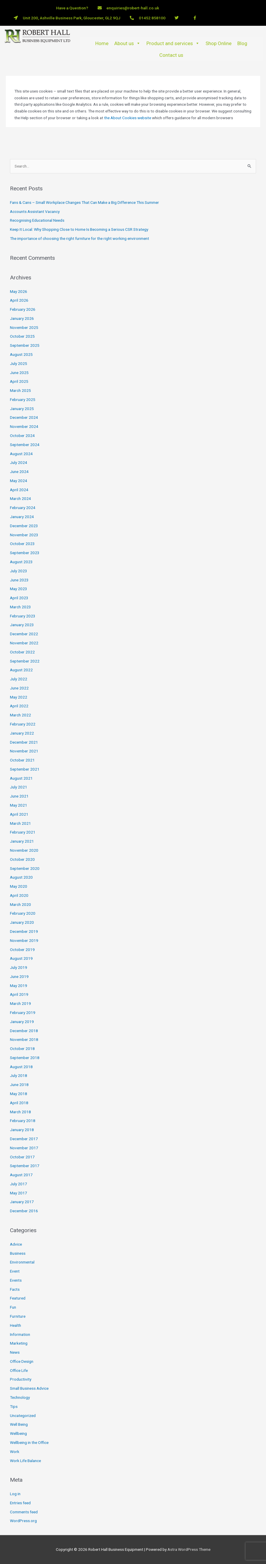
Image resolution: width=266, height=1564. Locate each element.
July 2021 (18, 787)
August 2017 (21, 1174)
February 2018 (22, 1120)
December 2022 (24, 633)
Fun (13, 1307)
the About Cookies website (127, 117)
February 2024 (22, 507)
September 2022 (24, 661)
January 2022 (22, 733)
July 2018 (18, 1075)
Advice (16, 1244)
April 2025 (19, 381)
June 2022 (19, 688)
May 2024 (18, 480)
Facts (15, 1289)
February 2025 (22, 399)
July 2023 (18, 570)
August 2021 (21, 778)
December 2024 (24, 417)
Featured (17, 1298)
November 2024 (24, 426)
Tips (14, 1406)
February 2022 (22, 724)
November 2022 (24, 643)
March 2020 (20, 904)
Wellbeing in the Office (29, 1442)
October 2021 (22, 760)
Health (15, 1325)
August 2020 (21, 877)
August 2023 (21, 561)
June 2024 (19, 471)
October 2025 (22, 336)
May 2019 (18, 985)
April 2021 (19, 814)
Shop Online (218, 43)
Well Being (19, 1424)
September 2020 (24, 868)
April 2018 (19, 1102)
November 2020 (24, 850)
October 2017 (22, 1157)
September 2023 (24, 552)
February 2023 (22, 616)
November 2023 (24, 534)
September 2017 (24, 1165)
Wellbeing (18, 1433)
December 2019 (24, 931)
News (15, 1352)
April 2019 (19, 994)
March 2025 (20, 390)
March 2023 (20, 607)
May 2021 (18, 805)
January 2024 (22, 516)
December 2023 (24, 525)
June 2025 (19, 372)
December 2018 (24, 1030)
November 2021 (24, 751)
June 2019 (19, 976)
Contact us (171, 55)
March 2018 (20, 1111)
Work (14, 1451)
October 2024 (22, 435)
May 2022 (18, 697)
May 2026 (18, 291)
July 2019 (18, 967)
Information (20, 1334)
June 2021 (19, 796)
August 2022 (21, 669)
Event (15, 1271)
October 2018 (22, 1048)
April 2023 (19, 597)
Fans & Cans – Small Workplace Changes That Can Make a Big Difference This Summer (84, 202)
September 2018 (24, 1057)
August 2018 (21, 1066)
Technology (20, 1397)
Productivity (20, 1379)
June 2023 (19, 580)
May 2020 (18, 886)
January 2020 (22, 922)
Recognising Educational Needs (37, 220)
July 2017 (18, 1183)
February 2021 (22, 832)
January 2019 (22, 1021)
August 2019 (21, 958)
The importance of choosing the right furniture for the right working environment (79, 238)
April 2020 (19, 895)
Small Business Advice (29, 1388)
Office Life (19, 1370)
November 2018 (24, 1039)
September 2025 (24, 345)
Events (16, 1280)
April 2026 (19, 300)
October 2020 (22, 859)
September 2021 (24, 769)
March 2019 (20, 1003)
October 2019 (22, 949)
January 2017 (22, 1201)
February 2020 (22, 913)
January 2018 (22, 1129)
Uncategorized (23, 1415)
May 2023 (18, 588)
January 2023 (22, 624)
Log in (15, 1493)
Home (101, 43)
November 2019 (24, 940)
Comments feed (24, 1512)
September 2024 (24, 444)
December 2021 (24, 742)
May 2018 (18, 1093)
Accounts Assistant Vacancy (35, 211)
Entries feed (20, 1502)
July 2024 (18, 462)
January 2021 (22, 841)
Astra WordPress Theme (188, 1549)
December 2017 (24, 1138)
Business (17, 1253)
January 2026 (22, 318)
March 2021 (20, 823)
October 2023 (22, 543)
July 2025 (18, 363)
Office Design (21, 1361)
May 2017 (18, 1193)
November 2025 (24, 327)
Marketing (18, 1343)
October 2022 (22, 652)
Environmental (22, 1262)
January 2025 (22, 408)
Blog (242, 43)
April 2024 (19, 489)
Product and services (173, 43)
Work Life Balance (25, 1460)
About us (127, 43)
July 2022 (18, 679)
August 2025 (21, 354)
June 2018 (19, 1084)
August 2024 (21, 453)
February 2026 (22, 309)
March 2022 (20, 715)
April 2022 (19, 706)
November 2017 (24, 1147)
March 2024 (20, 498)
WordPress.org (23, 1520)
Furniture (17, 1316)
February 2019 (22, 1012)
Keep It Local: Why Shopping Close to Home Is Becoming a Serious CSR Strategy (79, 229)
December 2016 (24, 1210)
